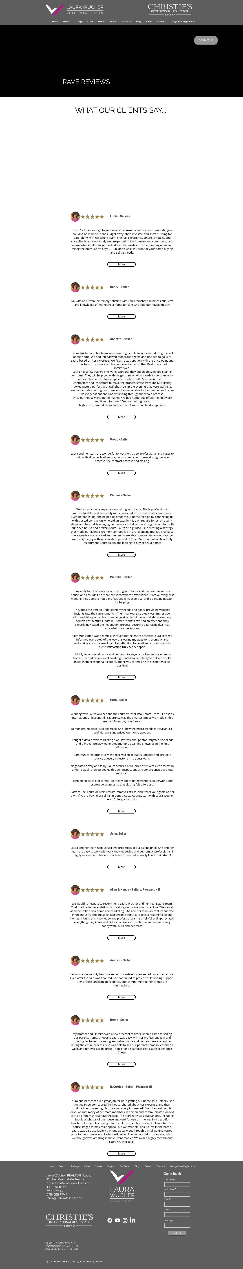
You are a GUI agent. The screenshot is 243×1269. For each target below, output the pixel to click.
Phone (167, 1210)
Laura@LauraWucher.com (65, 1198)
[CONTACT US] (206, 40)
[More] (121, 264)
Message (168, 1220)
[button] (90, 21)
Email (167, 1199)
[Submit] (177, 1233)
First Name (169, 1179)
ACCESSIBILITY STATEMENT (61, 1248)
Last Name (169, 1189)
